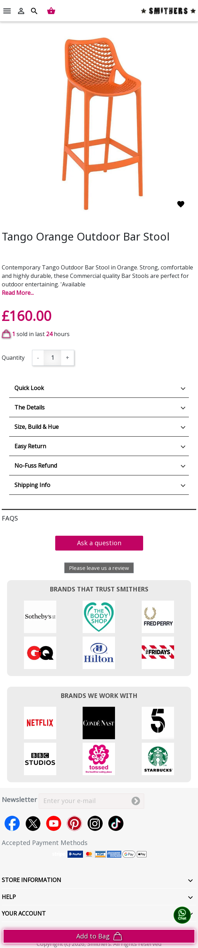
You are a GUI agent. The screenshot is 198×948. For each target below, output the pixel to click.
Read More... (18, 293)
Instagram (95, 823)
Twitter (32, 823)
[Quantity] (52, 357)
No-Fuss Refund (35, 465)
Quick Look (29, 388)
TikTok (115, 823)
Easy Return (30, 446)
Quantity (13, 357)
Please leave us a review (99, 567)
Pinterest (74, 823)
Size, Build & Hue (36, 427)
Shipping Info (32, 485)
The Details (29, 407)
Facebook (12, 823)
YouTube (53, 823)
